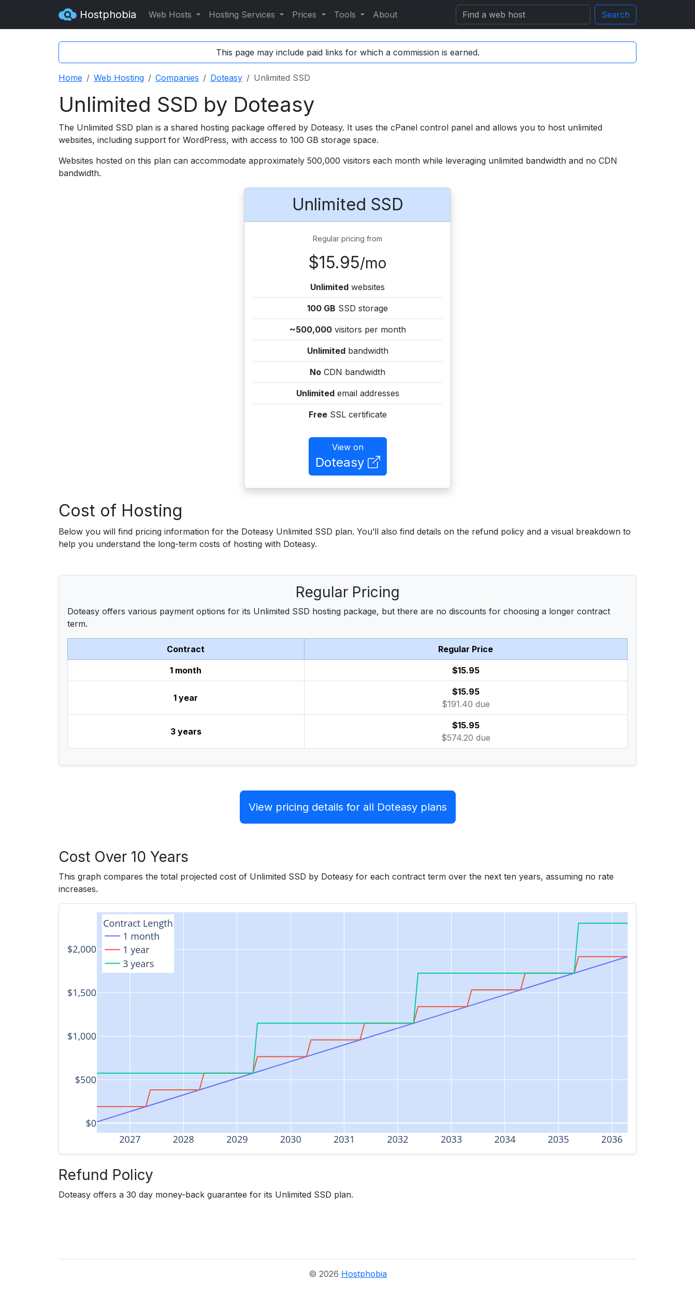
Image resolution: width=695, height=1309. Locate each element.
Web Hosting (119, 78)
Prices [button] (305, 14)
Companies (177, 78)
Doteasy (226, 78)
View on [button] (347, 457)
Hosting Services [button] (243, 14)
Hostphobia (97, 14)
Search (615, 14)
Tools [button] (346, 14)
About (385, 14)
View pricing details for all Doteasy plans (348, 807)
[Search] (523, 14)
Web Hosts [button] (171, 14)
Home (70, 78)
